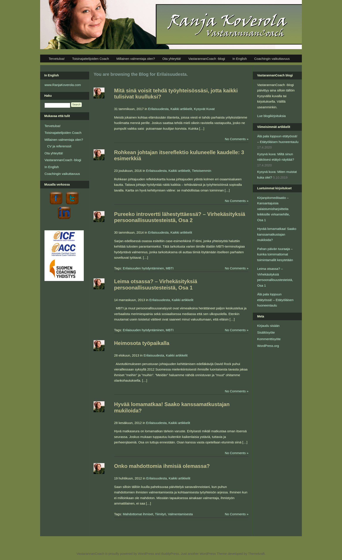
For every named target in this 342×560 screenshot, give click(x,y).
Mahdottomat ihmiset (138, 514)
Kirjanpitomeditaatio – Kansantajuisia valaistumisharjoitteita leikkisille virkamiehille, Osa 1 (273, 209)
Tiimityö (160, 514)
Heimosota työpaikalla (141, 343)
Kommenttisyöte (269, 339)
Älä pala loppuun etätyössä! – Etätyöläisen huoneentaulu (275, 299)
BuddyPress (170, 553)
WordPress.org (268, 346)
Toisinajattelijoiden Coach (90, 58)
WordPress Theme (213, 553)
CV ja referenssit (59, 146)
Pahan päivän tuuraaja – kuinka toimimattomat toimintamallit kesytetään (275, 254)
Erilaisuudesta (158, 109)
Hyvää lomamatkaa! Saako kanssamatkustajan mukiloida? (276, 234)
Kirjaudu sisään (268, 325)
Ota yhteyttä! (171, 58)
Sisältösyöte (266, 332)
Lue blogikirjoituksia (271, 116)
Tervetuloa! (57, 58)
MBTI (170, 268)
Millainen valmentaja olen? (135, 58)
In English (240, 58)
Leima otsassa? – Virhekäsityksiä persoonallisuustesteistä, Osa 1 (155, 284)
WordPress (146, 553)
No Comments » (236, 139)
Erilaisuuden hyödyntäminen (143, 268)
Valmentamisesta (180, 514)
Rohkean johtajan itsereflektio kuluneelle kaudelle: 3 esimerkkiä (179, 155)
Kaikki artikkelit (181, 109)
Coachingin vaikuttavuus (272, 58)
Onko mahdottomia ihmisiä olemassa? (162, 466)
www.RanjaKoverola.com (62, 85)
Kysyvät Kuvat (204, 109)
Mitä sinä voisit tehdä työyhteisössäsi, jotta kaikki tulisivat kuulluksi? (176, 94)
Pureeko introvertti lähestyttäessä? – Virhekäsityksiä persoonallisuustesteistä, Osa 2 (179, 217)
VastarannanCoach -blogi (206, 58)
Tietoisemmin (201, 170)
